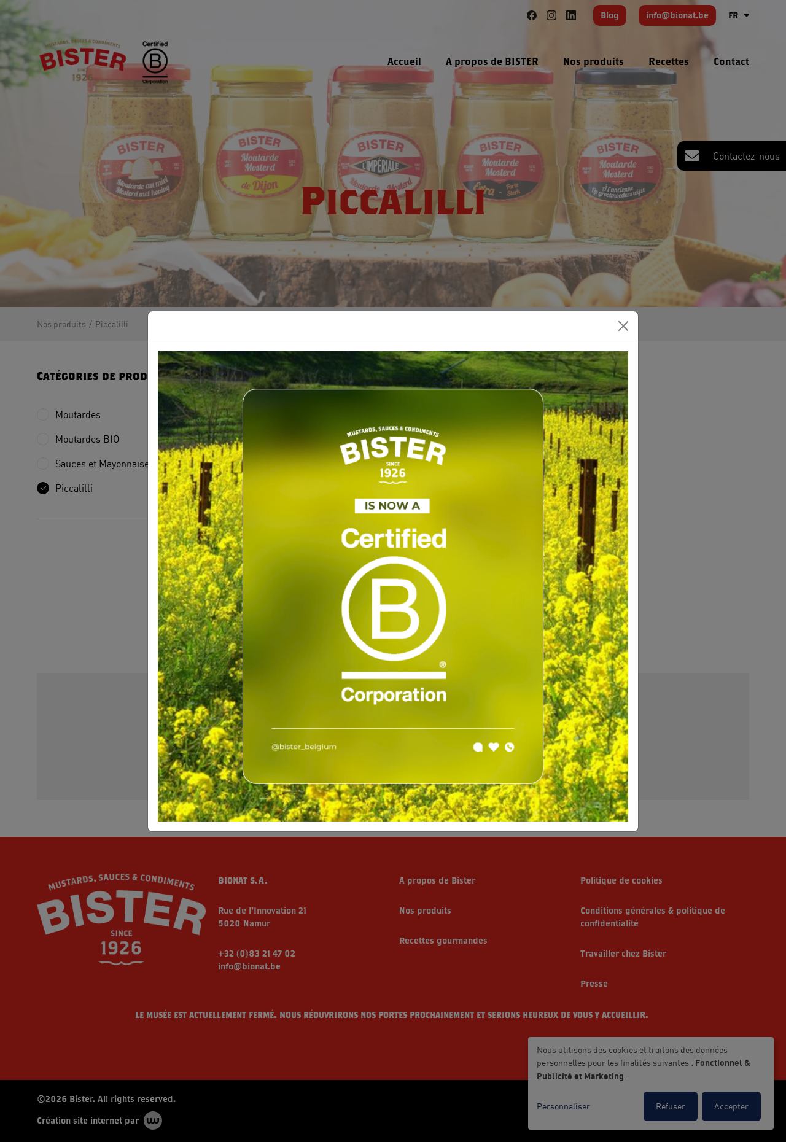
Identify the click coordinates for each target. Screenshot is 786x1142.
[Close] (623, 326)
